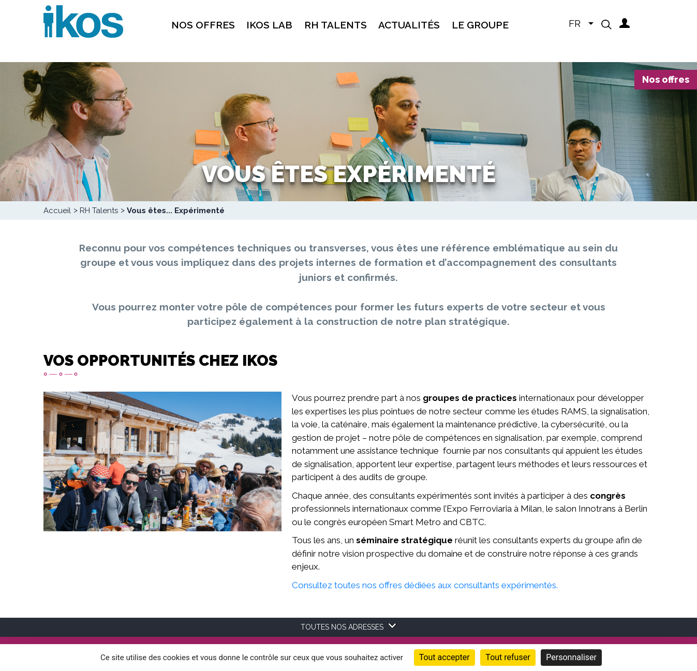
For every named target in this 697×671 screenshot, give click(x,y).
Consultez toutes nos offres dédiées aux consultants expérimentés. (425, 585)
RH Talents (99, 210)
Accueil (57, 210)
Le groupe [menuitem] (480, 25)
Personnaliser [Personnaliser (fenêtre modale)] (571, 657)
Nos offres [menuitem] (203, 25)
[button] (606, 24)
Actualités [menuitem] (409, 25)
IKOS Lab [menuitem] (269, 25)
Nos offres (665, 79)
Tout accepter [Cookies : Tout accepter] (444, 657)
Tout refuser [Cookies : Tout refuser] (507, 657)
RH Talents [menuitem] (335, 25)
